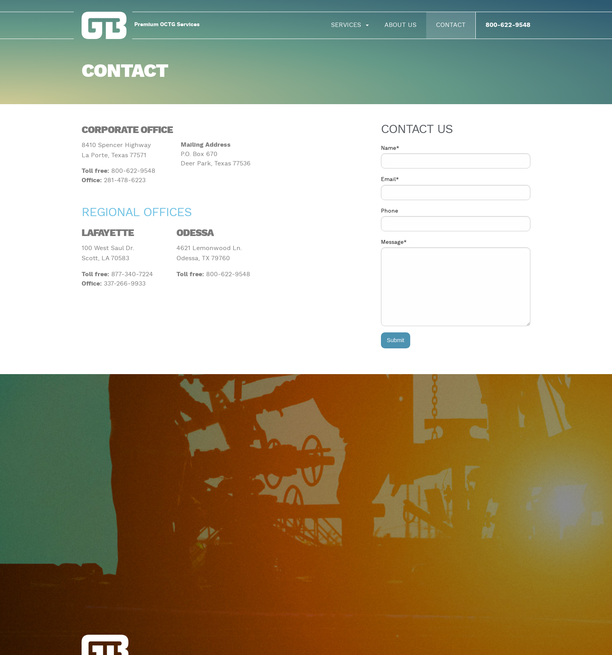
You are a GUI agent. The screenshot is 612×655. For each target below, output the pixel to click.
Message (394, 242)
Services (346, 25)
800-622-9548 (508, 25)
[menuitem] (348, 25)
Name (390, 148)
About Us (400, 25)
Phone (389, 211)
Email (390, 179)
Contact (451, 25)
